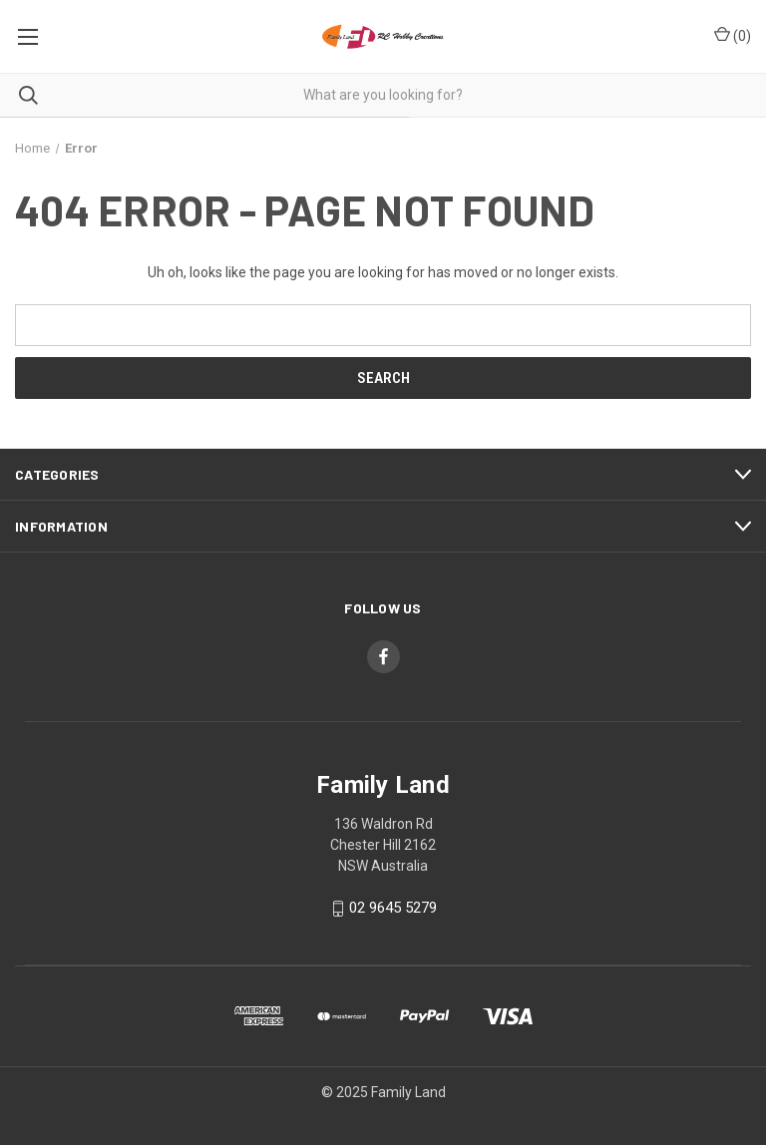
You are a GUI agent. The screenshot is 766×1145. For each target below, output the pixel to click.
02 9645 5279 (393, 908)
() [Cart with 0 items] (732, 35)
